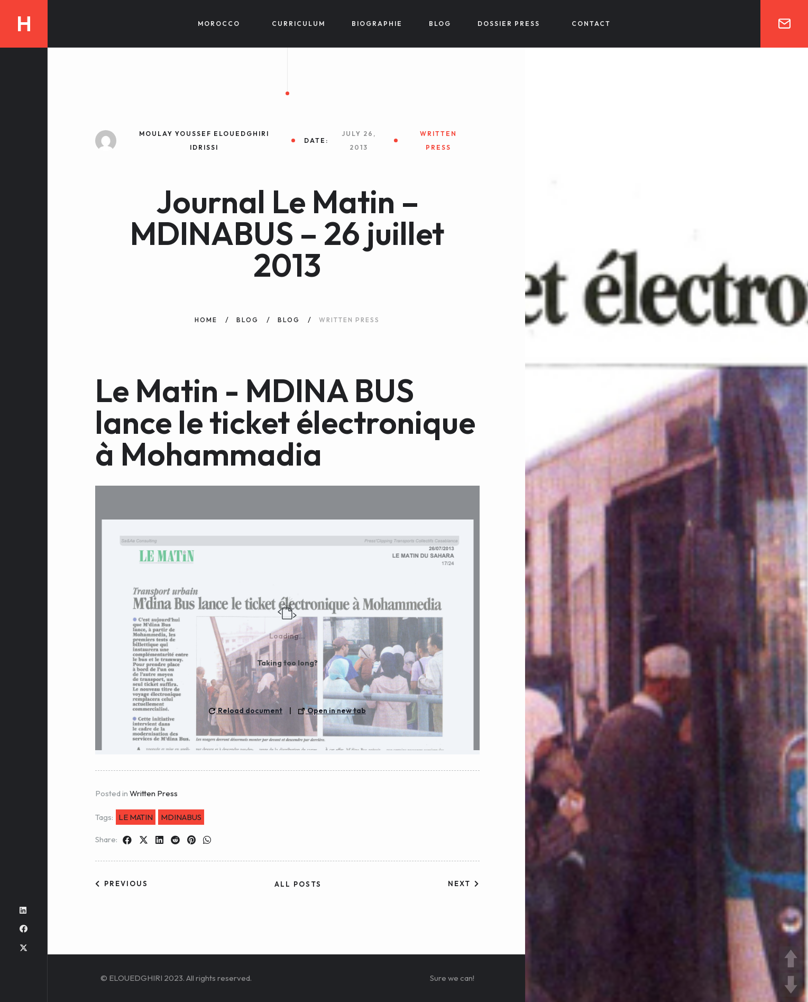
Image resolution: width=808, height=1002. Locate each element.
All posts (298, 884)
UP (791, 958)
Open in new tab (332, 710)
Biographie (377, 24)
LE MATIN (135, 817)
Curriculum (298, 24)
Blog (440, 24)
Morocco (219, 24)
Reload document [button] (245, 710)
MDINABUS (181, 817)
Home (206, 320)
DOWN (791, 985)
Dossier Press (509, 24)
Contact (591, 24)
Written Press (154, 793)
